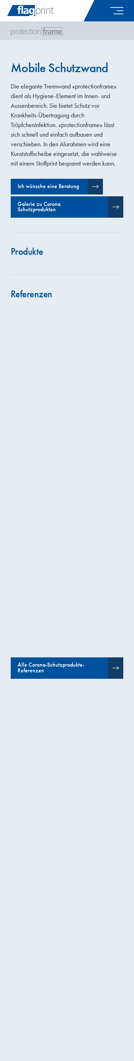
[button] (115, 11)
